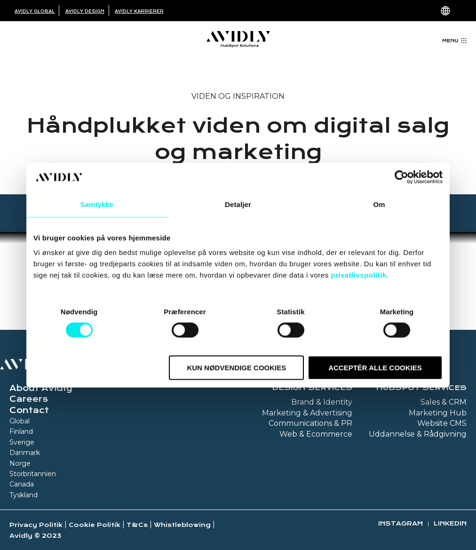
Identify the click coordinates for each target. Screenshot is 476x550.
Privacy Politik (36, 524)
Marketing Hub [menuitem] (438, 412)
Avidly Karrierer (139, 11)
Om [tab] (379, 204)
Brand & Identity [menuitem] (321, 402)
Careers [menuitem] (28, 399)
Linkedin (450, 523)
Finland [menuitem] (21, 431)
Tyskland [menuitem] (23, 495)
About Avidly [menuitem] (40, 388)
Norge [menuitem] (20, 463)
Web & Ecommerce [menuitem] (315, 434)
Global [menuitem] (19, 421)
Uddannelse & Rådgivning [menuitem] (418, 434)
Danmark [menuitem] (24, 452)
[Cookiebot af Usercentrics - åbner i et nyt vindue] (401, 177)
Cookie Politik (94, 524)
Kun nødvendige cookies (236, 368)
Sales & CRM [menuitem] (443, 402)
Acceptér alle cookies (375, 368)
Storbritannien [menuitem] (32, 474)
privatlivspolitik (359, 275)
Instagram (400, 523)
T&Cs (137, 524)
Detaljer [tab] (238, 204)
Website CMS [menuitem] (442, 423)
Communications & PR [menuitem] (310, 423)
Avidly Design (84, 11)
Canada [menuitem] (21, 484)
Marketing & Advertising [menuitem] (307, 412)
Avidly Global (35, 11)
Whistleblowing (182, 524)
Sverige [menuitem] (21, 442)
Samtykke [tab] (97, 204)
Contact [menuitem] (29, 410)
